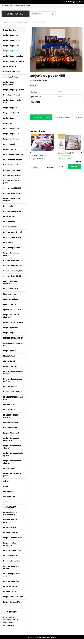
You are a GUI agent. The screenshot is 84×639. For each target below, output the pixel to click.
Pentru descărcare (62, 117)
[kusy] (62, 166)
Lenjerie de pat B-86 (39, 156)
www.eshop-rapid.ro (48, 637)
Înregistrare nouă (76, 2)
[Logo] (15, 14)
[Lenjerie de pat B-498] (56, 49)
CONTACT (30, 6)
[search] (53, 15)
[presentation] (31, 153)
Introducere (7, 22)
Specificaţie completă (41, 117)
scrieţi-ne (10, 625)
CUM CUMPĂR (19, 6)
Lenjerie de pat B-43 (66, 153)
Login (65, 2)
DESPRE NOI (9, 6)
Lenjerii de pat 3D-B (20, 22)
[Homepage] (2, 6)
